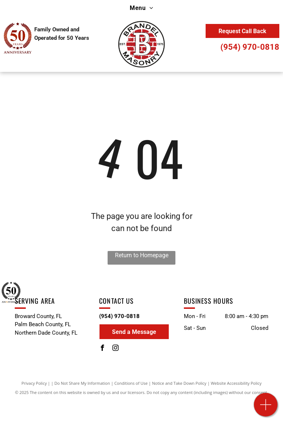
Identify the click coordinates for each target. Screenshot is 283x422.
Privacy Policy (34, 383)
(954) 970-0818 (249, 47)
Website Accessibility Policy (236, 383)
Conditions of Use (131, 383)
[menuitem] (141, 8)
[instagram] (115, 349)
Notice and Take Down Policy (179, 383)
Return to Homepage (141, 255)
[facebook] (102, 349)
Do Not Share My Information (82, 383)
